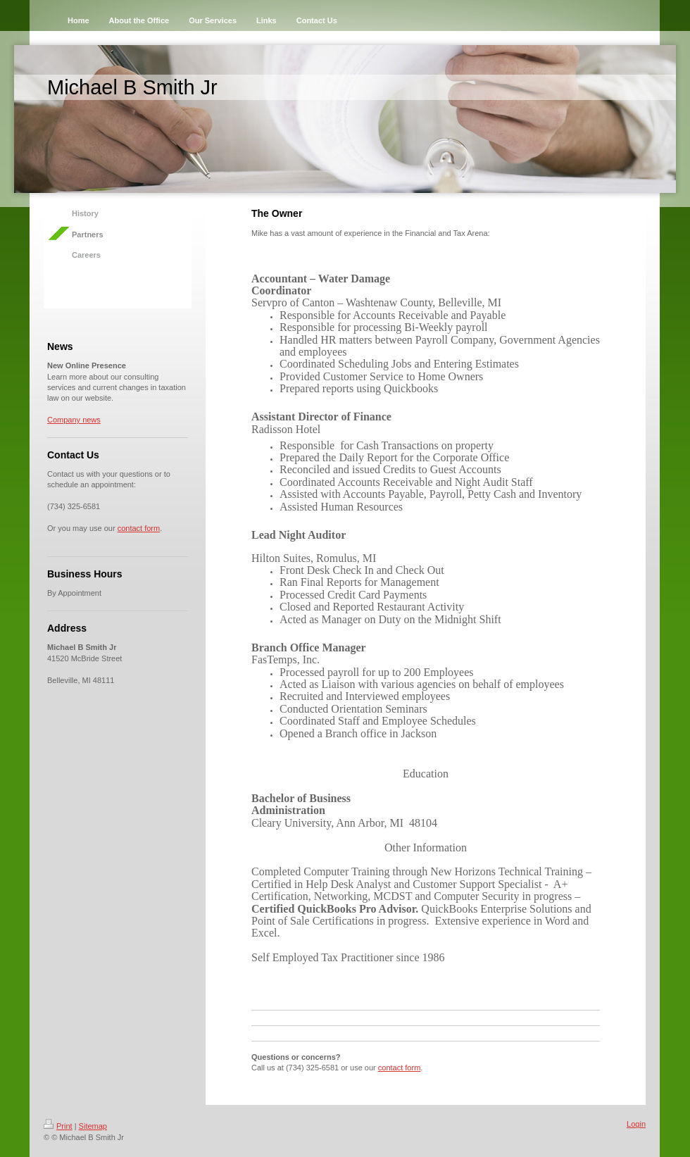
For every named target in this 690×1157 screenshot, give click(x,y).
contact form (139, 528)
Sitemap (93, 1126)
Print (58, 1126)
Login (636, 1124)
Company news (74, 419)
